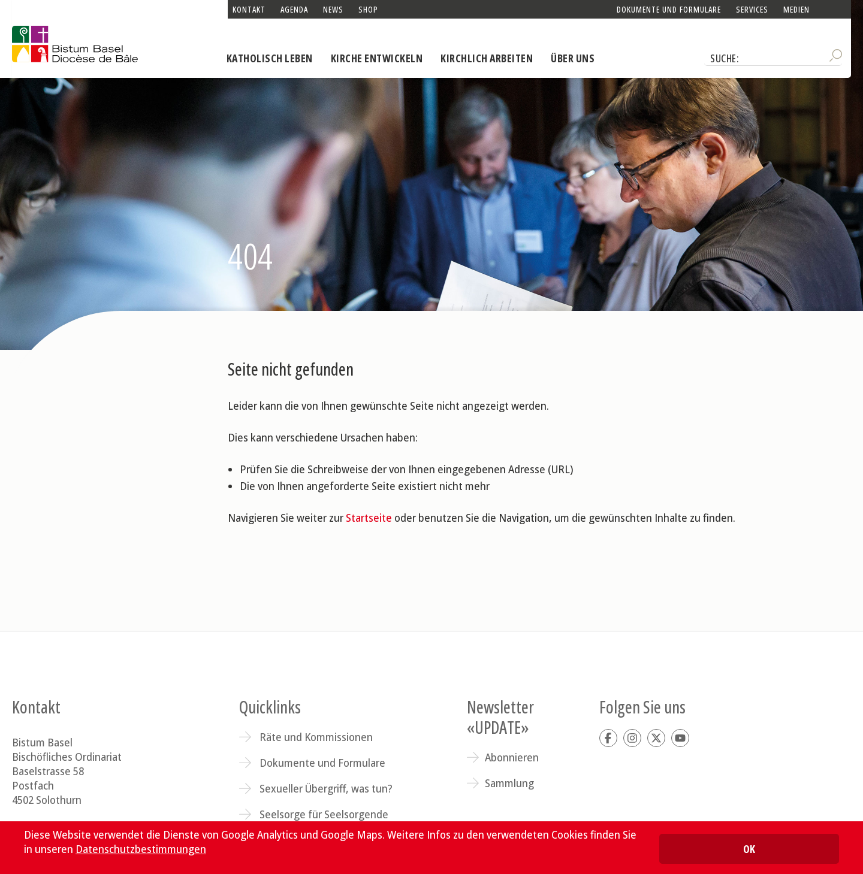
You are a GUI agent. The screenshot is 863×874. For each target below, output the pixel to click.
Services (752, 9)
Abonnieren (512, 757)
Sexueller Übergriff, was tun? (326, 788)
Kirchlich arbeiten (486, 58)
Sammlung (509, 783)
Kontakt (249, 9)
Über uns (573, 58)
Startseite (369, 517)
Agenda (294, 9)
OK (749, 849)
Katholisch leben (270, 58)
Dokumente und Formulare (669, 9)
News (333, 9)
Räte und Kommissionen (316, 737)
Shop (368, 9)
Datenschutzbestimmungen (141, 849)
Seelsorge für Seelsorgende (323, 814)
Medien (796, 9)
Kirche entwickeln (377, 58)
